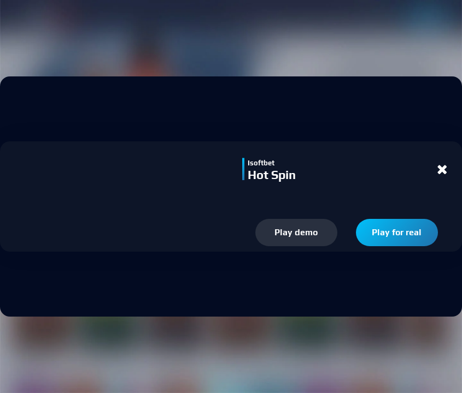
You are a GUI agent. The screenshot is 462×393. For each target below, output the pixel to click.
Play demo (296, 232)
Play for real (397, 232)
